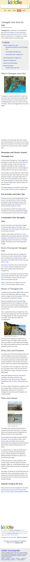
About (12, 558)
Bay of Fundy (16, 200)
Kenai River (17, 379)
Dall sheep (6, 489)
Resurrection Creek (6, 260)
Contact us (23, 558)
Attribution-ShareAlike (12, 533)
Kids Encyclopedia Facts (6, 27)
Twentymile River (17, 256)
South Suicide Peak (23, 162)
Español (24, 10)
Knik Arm (12, 36)
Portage (3, 234)
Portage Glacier (12, 182)
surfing (18, 205)
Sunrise (26, 275)
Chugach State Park (9, 189)
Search (27, 6)
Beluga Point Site (14, 238)
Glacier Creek (4, 262)
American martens (9, 491)
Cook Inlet (18, 34)
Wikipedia (14, 555)
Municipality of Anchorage (15, 227)
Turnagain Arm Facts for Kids (8, 537)
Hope (11, 266)
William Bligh (20, 292)
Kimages (14, 10)
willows (13, 441)
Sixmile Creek (22, 260)
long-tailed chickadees (22, 491)
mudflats (25, 210)
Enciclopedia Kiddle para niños (8, 559)
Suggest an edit (19, 542)
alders (7, 441)
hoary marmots (14, 489)
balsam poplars (18, 439)
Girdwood (16, 229)
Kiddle (2, 558)
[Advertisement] (15, 16)
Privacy (17, 558)
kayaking (13, 205)
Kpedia (19, 10)
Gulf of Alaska (10, 32)
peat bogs (8, 449)
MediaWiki (9, 557)
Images (9, 10)
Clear (24, 6)
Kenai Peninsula (8, 100)
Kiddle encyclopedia (15, 530)
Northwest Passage (17, 298)
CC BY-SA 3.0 (16, 552)
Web (5, 10)
